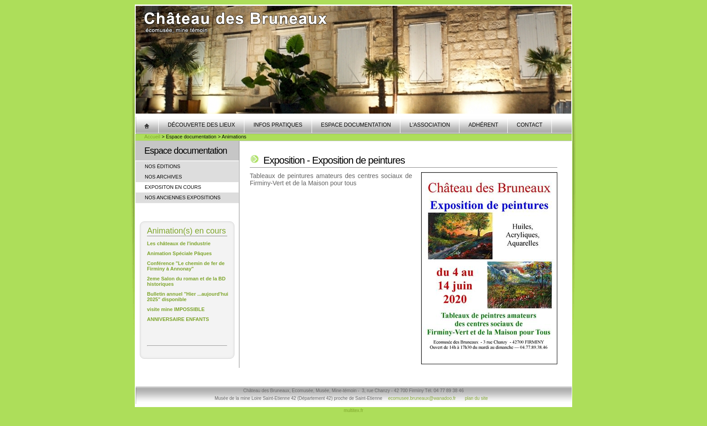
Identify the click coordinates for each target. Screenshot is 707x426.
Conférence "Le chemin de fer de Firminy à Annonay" (186, 266)
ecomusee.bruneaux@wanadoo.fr (422, 398)
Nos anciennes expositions (182, 197)
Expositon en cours (173, 187)
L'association (429, 125)
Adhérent (483, 125)
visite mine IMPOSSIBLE (176, 309)
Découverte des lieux (201, 125)
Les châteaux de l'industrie (179, 243)
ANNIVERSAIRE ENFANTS (178, 319)
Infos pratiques (277, 125)
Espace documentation (356, 125)
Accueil (152, 136)
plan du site (476, 398)
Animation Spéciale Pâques (179, 253)
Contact (529, 125)
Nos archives (163, 176)
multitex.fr (353, 410)
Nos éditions (162, 166)
